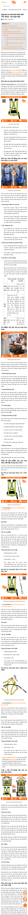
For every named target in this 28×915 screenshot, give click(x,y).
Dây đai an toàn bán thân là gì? (10, 26)
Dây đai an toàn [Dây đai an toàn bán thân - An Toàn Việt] (12, 759)
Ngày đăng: (4, 19)
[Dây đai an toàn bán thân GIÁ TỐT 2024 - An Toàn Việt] (14, 2)
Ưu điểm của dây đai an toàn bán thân (11, 31)
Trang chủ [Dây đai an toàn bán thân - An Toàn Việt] (4, 9)
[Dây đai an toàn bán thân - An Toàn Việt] (24, 2)
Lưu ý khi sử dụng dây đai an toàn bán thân (13, 46)
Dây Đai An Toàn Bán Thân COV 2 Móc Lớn (15, 37)
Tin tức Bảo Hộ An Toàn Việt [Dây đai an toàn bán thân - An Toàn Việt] (14, 9)
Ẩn (8, 23)
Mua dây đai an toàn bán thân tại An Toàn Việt (13, 48)
